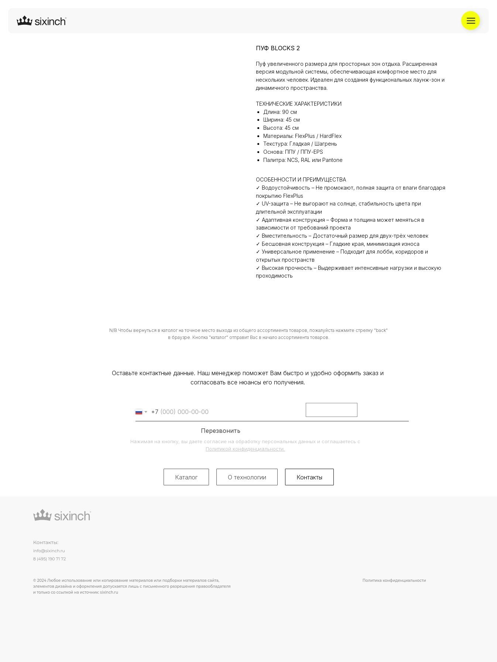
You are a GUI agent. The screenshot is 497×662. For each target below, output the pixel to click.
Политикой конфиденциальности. (245, 449)
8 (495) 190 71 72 (49, 558)
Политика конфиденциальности (394, 580)
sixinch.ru (109, 592)
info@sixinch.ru (49, 550)
